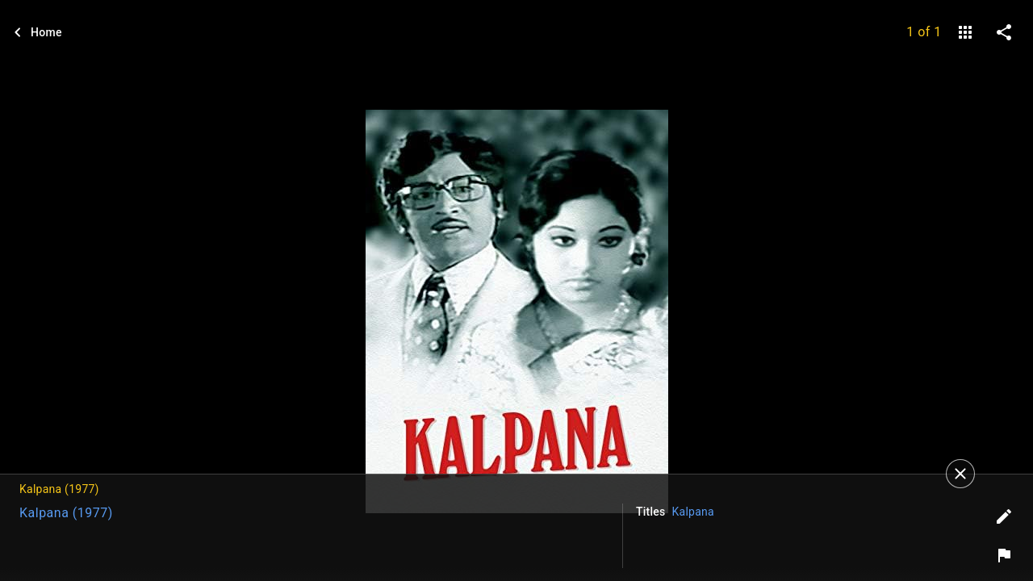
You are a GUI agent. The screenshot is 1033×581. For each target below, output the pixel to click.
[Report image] (1004, 555)
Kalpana (693, 511)
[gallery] (965, 32)
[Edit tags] (1004, 516)
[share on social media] (1004, 32)
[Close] (960, 473)
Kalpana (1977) (66, 512)
